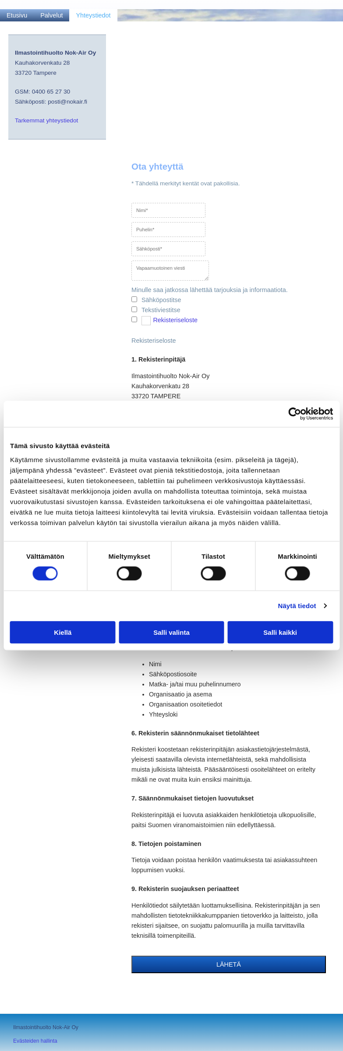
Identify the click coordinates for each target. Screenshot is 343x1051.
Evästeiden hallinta (35, 1041)
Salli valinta (171, 632)
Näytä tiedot (297, 605)
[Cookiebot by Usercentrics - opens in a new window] (294, 414)
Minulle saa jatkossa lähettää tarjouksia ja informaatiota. (209, 289)
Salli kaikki (280, 632)
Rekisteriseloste (175, 320)
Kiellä (62, 632)
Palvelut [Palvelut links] (51, 15)
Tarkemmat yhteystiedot (46, 120)
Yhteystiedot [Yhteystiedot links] (93, 15)
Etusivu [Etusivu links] (17, 15)
